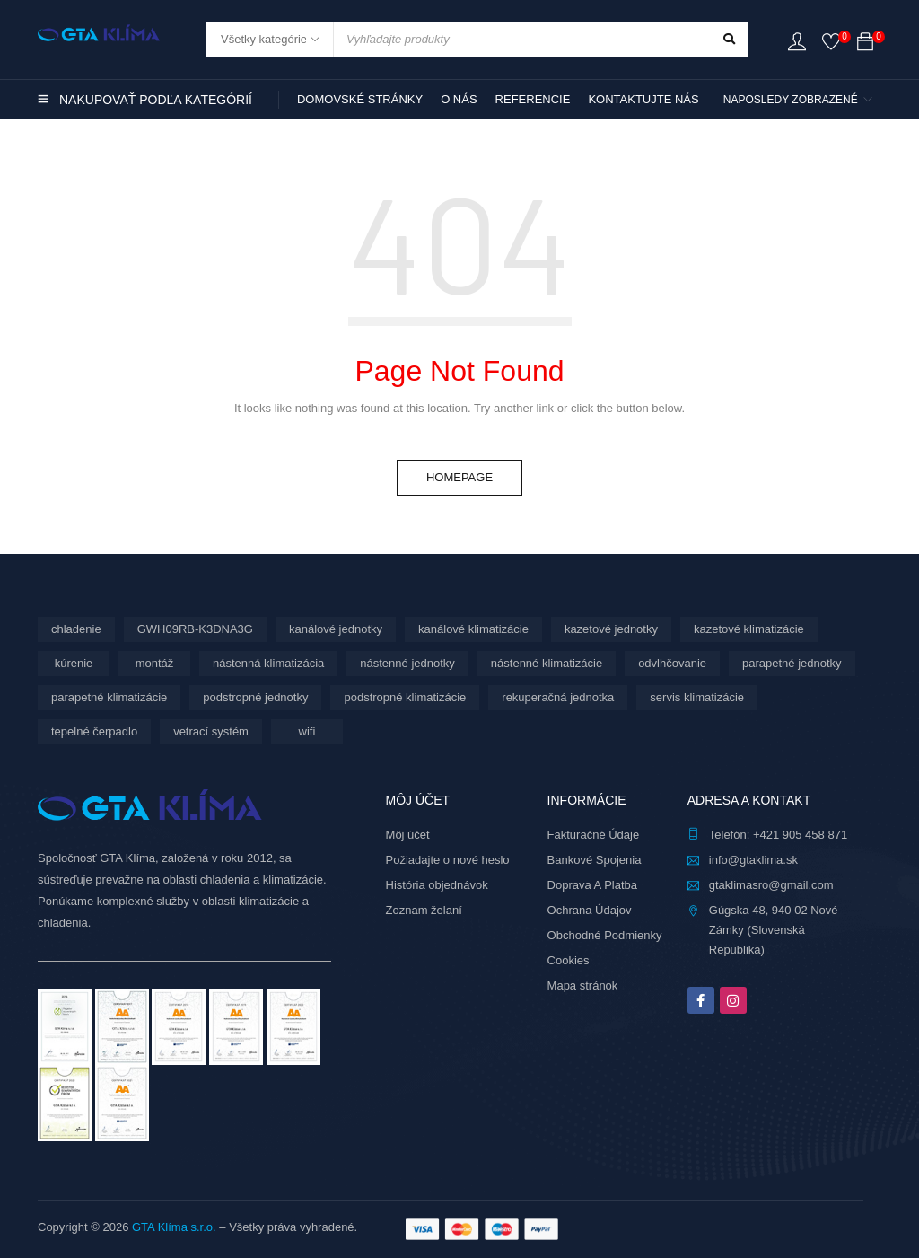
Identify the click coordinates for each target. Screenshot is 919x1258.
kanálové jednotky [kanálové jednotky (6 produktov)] (335, 629)
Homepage (459, 477)
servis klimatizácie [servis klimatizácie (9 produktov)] (697, 697)
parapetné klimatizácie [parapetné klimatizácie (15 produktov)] (109, 697)
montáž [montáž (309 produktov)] (155, 663)
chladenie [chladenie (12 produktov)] (76, 629)
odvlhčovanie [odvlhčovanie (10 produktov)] (672, 663)
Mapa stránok (582, 985)
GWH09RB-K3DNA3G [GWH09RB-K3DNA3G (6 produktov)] (195, 629)
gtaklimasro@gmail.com (771, 885)
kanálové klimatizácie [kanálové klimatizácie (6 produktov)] (473, 629)
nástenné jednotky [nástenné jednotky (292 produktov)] (407, 663)
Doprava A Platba (592, 885)
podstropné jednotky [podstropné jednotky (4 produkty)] (255, 697)
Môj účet (408, 834)
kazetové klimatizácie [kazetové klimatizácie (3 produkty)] (749, 629)
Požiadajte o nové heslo (448, 860)
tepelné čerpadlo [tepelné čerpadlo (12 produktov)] (94, 731)
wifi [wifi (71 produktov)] (307, 731)
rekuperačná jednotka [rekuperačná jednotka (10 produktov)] (558, 697)
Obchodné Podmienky (604, 935)
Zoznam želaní (424, 910)
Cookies (568, 960)
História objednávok (437, 885)
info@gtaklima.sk (753, 860)
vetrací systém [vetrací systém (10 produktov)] (211, 731)
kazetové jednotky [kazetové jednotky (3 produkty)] (611, 629)
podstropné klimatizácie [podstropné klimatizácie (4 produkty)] (405, 697)
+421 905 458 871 (800, 834)
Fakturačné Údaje (593, 834)
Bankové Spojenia (594, 860)
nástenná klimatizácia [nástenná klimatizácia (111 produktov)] (268, 663)
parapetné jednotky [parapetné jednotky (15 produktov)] (792, 663)
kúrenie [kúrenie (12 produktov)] (74, 663)
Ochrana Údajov (589, 910)
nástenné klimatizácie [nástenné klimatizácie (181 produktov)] (546, 663)
